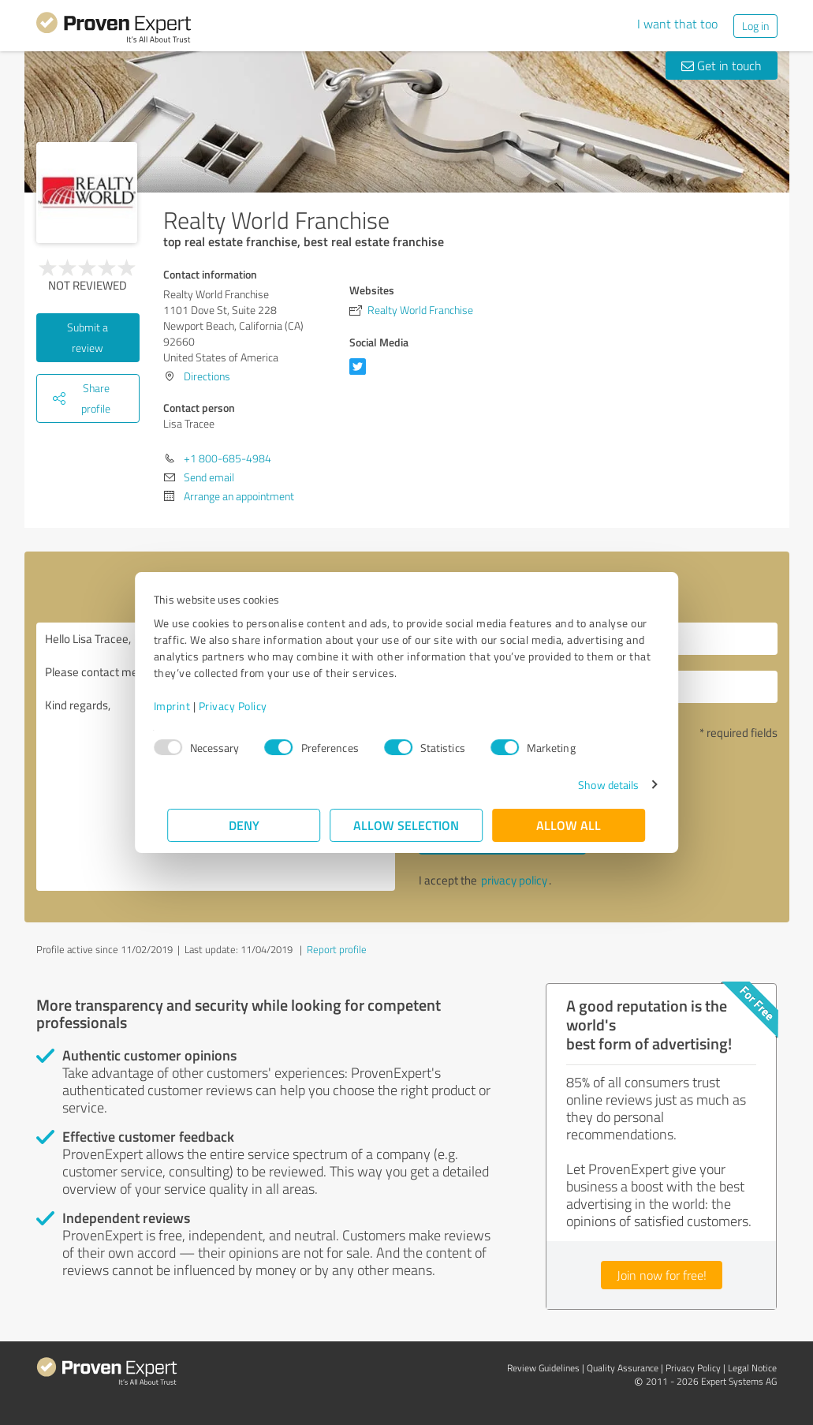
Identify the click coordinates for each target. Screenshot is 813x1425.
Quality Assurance (622, 1368)
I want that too (677, 23)
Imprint (186, 705)
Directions (207, 375)
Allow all (569, 825)
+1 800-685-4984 (227, 458)
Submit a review (87, 337)
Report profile (337, 949)
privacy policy (514, 880)
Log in (755, 25)
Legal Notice (752, 1368)
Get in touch (721, 65)
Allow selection (407, 825)
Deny (244, 825)
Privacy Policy (247, 705)
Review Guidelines (543, 1368)
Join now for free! (662, 1275)
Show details (594, 784)
